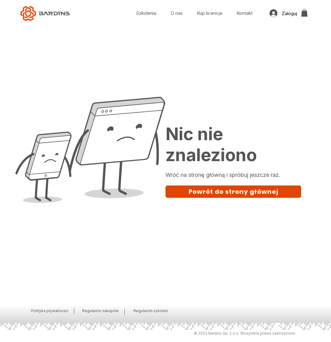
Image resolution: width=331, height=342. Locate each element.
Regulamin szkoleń (151, 310)
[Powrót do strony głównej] (233, 191)
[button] (304, 13)
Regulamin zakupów (100, 310)
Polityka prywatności (49, 310)
